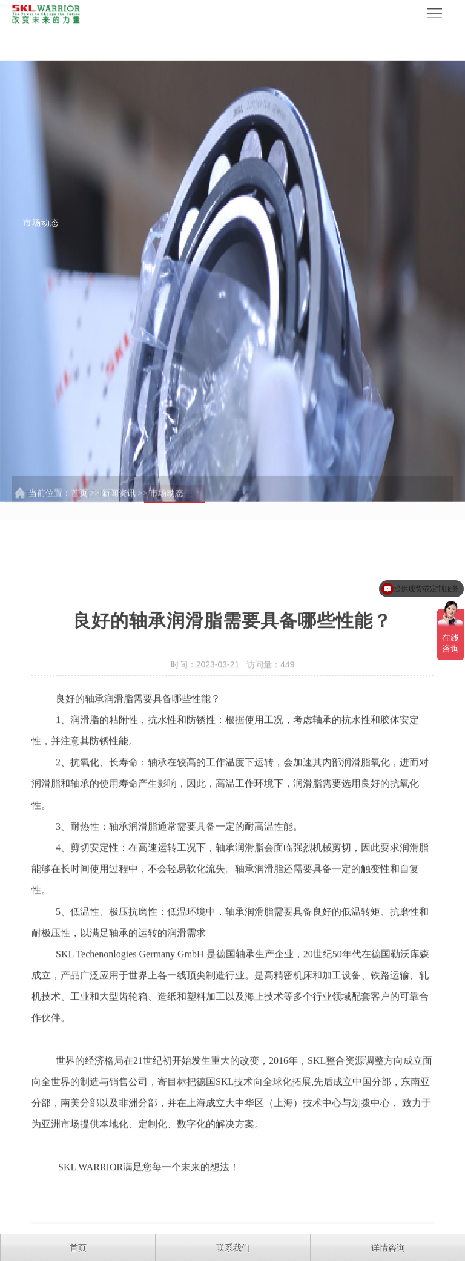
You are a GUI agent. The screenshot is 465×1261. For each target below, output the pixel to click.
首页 (79, 510)
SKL (65, 979)
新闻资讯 (119, 510)
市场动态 (166, 510)
